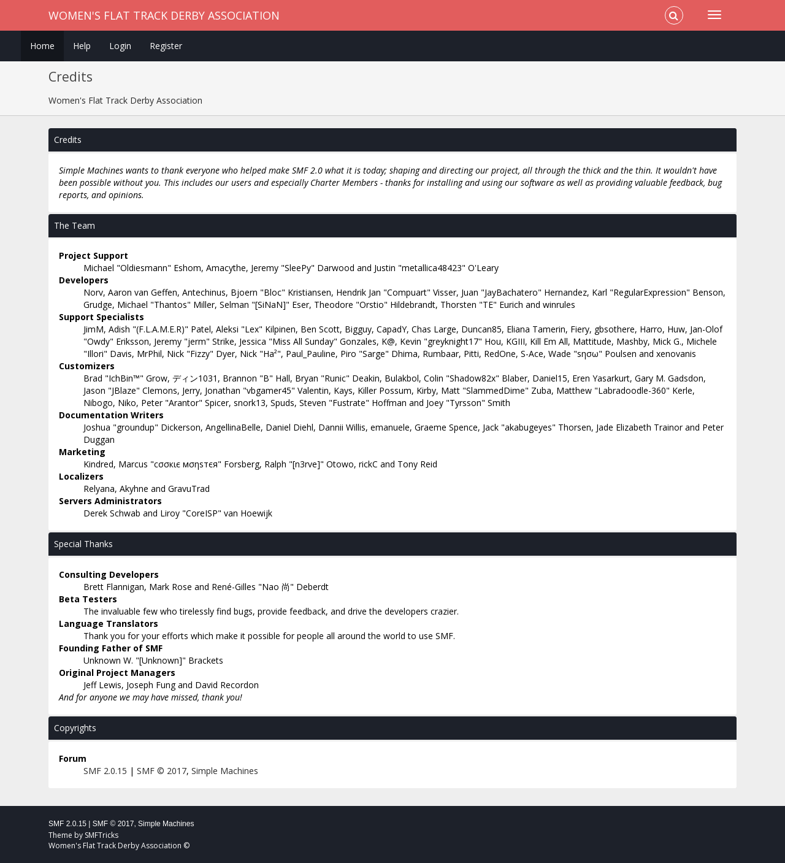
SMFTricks (101, 835)
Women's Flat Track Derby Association (164, 15)
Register (166, 46)
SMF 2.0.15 (105, 771)
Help (82, 46)
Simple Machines (224, 771)
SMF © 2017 (161, 771)
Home (42, 46)
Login (120, 46)
